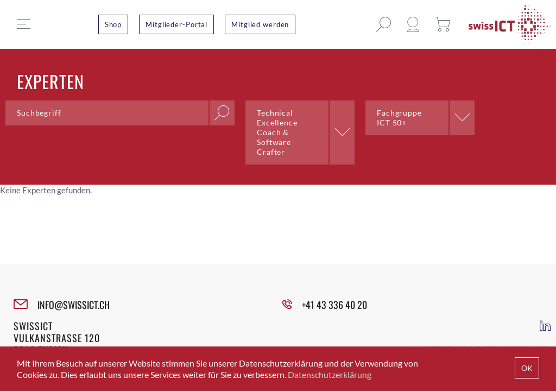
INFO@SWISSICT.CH (73, 304)
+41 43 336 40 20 (334, 304)
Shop (113, 24)
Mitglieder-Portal (176, 24)
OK (527, 368)
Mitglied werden (260, 24)
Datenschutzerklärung (329, 374)
